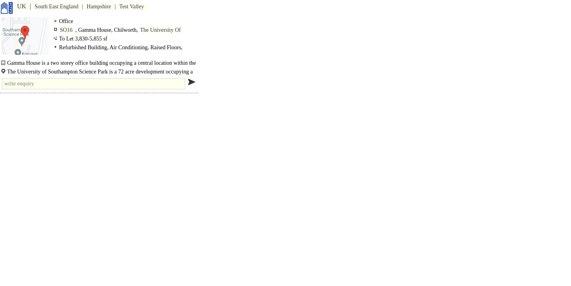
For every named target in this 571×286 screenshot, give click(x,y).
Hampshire (99, 7)
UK (21, 6)
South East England (56, 7)
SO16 (66, 30)
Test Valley (131, 7)
